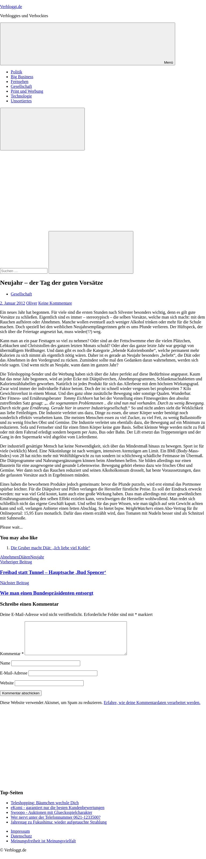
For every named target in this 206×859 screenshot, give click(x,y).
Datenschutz (21, 842)
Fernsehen (19, 81)
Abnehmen (9, 557)
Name (5, 669)
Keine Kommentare (55, 303)
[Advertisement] (103, 190)
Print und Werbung (27, 91)
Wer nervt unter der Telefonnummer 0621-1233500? (56, 823)
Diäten (24, 557)
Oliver (31, 303)
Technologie (21, 96)
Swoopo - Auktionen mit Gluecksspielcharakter (51, 819)
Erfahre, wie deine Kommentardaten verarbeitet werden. (152, 709)
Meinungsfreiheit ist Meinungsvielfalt (43, 847)
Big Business (22, 76)
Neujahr (37, 557)
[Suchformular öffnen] (42, 129)
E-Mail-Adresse (13, 679)
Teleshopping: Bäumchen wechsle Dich (45, 809)
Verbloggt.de (11, 6)
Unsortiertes (21, 101)
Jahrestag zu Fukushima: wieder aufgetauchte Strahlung (59, 828)
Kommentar (12, 660)
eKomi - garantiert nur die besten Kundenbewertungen (57, 814)
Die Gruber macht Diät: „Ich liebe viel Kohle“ (50, 548)
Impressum (20, 837)
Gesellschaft (21, 86)
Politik (16, 72)
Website (7, 689)
